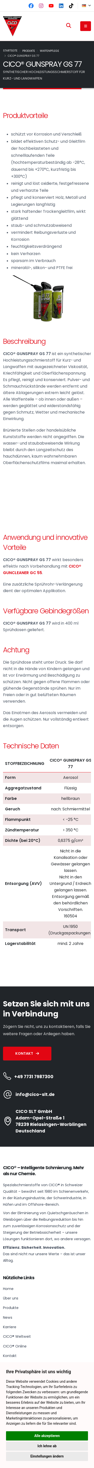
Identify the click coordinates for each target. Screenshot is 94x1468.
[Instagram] (41, 5)
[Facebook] (31, 5)
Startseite (10, 51)
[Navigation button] (85, 26)
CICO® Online (15, 1346)
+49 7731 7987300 (33, 1077)
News (7, 1317)
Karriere (9, 1326)
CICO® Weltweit (17, 1336)
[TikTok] (71, 5)
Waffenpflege (49, 51)
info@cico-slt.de (35, 1094)
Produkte (28, 51)
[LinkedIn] (61, 5)
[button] (84, 6)
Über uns (10, 1298)
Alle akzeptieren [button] (47, 1436)
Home (8, 1288)
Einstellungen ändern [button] (47, 1456)
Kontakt (27, 1053)
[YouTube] (51, 5)
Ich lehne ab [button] (46, 1446)
